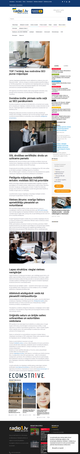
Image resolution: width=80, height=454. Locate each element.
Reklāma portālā (48, 1)
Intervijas (14, 28)
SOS (62, 31)
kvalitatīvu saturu (18, 343)
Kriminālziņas (55, 31)
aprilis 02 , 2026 (56, 212)
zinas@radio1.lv (15, 442)
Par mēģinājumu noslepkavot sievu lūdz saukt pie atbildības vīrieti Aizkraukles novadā (60, 77)
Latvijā (55, 24)
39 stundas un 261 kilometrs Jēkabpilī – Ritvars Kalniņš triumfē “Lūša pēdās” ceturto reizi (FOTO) (60, 102)
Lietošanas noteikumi (59, 433)
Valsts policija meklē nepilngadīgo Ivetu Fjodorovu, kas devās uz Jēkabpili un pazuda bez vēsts (43, 400)
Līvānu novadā (34, 24)
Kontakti (55, 427)
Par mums (56, 430)
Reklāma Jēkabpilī (38, 1)
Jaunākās (56, 65)
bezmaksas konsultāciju (22, 367)
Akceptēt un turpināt (57, 448)
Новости (21, 35)
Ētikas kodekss (57, 424)
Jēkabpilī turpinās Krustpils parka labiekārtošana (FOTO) (14, 398)
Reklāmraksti (39, 31)
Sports (53, 99)
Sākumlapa (15, 24)
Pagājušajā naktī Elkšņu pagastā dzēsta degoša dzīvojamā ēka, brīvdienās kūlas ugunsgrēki (60, 109)
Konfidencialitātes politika (60, 422)
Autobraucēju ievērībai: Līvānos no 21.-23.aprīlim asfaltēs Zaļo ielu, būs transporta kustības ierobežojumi (60, 96)
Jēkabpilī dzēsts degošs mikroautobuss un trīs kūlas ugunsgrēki (45, 421)
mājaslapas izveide (18, 353)
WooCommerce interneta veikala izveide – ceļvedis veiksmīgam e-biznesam (60, 208)
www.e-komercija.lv (42, 369)
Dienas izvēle (55, 112)
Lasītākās (66, 65)
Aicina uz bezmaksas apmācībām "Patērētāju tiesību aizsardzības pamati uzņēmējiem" (60, 89)
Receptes (14, 35)
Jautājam (31, 31)
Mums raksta (62, 24)
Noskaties (12, 1)
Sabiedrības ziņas (56, 68)
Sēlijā (50, 24)
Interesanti (47, 31)
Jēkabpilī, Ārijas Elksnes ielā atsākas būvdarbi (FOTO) (29, 398)
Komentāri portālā (58, 419)
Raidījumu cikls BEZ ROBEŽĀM (19, 31)
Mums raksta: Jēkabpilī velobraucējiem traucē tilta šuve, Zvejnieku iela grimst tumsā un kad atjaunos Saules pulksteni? (61, 116)
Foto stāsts (19, 1)
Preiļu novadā (43, 24)
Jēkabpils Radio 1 (23, 28)
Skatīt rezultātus (63, 187)
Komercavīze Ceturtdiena (16, 5)
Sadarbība (56, 416)
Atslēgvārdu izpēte (39, 301)
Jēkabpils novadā (24, 24)
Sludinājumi (30, 1)
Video (24, 1)
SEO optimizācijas (43, 210)
